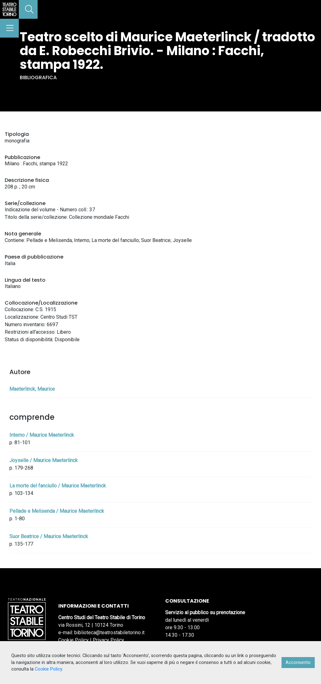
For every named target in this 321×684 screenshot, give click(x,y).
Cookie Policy (73, 640)
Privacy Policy (108, 640)
